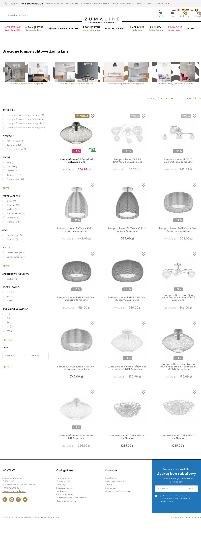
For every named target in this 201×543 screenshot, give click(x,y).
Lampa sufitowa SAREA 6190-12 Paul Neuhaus (127, 453)
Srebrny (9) (12, 171)
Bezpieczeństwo (64, 509)
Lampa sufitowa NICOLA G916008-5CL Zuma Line (178, 161)
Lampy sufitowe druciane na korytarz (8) (26, 128)
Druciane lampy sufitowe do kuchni (76, 84)
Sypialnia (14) (13, 222)
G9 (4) (10, 301)
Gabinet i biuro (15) (16, 214)
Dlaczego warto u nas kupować (71, 518)
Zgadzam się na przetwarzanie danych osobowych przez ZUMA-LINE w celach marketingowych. (175, 519)
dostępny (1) (12, 279)
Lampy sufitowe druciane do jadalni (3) (26, 115)
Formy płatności (64, 499)
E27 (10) (11, 293)
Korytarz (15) (13, 218)
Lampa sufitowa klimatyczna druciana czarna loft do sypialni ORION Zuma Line (178, 379)
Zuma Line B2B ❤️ (162, 3)
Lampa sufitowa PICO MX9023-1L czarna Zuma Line (127, 234)
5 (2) (9, 327)
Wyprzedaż (12, 31)
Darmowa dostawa (66, 522)
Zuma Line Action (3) (17, 149)
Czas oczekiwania (65, 515)
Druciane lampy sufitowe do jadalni (26, 84)
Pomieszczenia (115, 31)
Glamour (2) (13, 240)
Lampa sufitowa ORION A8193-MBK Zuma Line (76, 161)
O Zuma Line (37, 3)
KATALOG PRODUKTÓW (123, 3)
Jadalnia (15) (13, 205)
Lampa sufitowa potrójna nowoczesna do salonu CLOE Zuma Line (178, 305)
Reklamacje (111, 509)
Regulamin (110, 499)
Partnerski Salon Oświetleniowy (62, 3)
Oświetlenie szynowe (63, 31)
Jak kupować (62, 512)
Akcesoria (137, 31)
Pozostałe (111, 491)
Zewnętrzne (91, 31)
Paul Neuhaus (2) (15, 141)
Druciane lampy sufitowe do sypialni (126, 84)
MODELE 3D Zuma (144, 3)
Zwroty (108, 505)
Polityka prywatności (115, 502)
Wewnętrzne (34, 31)
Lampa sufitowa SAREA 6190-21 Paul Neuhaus (178, 453)
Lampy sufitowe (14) (16, 257)
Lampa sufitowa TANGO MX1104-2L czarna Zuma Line (127, 307)
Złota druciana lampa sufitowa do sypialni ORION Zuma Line (127, 380)
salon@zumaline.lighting (14, 512)
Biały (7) (11, 163)
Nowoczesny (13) (15, 235)
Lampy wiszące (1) (16, 253)
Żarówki (156, 31)
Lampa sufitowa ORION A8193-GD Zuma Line (76, 453)
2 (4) (9, 318)
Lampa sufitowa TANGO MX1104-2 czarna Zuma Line (76, 307)
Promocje (174, 31)
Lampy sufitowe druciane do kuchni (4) (25, 120)
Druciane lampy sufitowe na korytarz (176, 84)
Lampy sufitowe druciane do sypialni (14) (26, 124)
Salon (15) (11, 201)
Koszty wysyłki (63, 502)
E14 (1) (10, 297)
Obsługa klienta (65, 491)
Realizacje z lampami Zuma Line (95, 3)
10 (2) (9, 331)
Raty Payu (61, 505)
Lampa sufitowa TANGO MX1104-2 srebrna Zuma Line (178, 234)
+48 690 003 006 (11, 509)
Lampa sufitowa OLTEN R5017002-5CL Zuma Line (127, 161)
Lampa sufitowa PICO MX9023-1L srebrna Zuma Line (76, 234)
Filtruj (7, 188)
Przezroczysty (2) (15, 179)
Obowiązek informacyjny (117, 512)
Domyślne (162, 98)
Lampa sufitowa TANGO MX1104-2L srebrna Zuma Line (76, 380)
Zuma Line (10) (14, 145)
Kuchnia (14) (12, 210)
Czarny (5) (12, 167)
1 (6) (8, 314)
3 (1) (8, 322)
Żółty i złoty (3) (14, 175)
